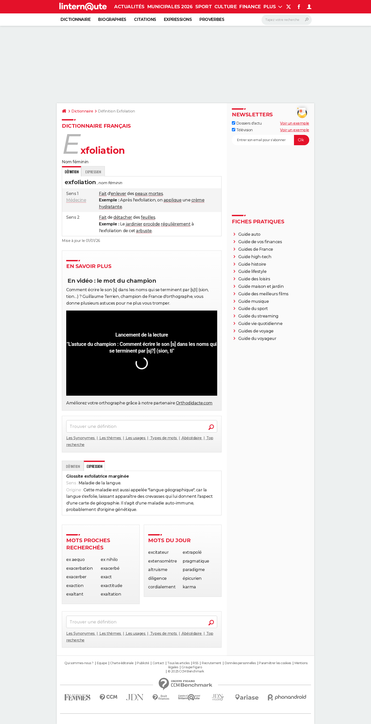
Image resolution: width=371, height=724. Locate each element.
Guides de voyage (256, 331)
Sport (203, 7)
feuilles (148, 217)
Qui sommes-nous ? (79, 663)
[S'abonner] (270, 140)
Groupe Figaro (191, 667)
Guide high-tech (255, 256)
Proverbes (211, 19)
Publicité (143, 663)
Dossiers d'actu (247, 123)
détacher (122, 217)
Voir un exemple (294, 123)
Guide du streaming (258, 316)
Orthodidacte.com (194, 403)
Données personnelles (240, 663)
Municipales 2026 (169, 7)
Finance (250, 7)
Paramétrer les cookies (275, 663)
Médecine (76, 200)
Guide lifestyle (252, 271)
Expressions (178, 19)
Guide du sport (253, 308)
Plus (272, 7)
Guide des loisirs (254, 278)
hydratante (110, 206)
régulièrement (175, 224)
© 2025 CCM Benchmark (186, 671)
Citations (145, 19)
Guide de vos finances (260, 241)
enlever (118, 193)
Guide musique (253, 301)
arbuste (144, 230)
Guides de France (255, 249)
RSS (195, 663)
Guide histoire (252, 264)
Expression (93, 171)
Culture (225, 7)
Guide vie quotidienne (260, 323)
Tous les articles (178, 663)
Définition (73, 466)
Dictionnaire (75, 19)
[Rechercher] (287, 20)
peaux (141, 193)
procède (151, 224)
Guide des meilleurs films (263, 293)
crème (198, 200)
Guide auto (249, 234)
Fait (102, 193)
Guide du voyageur (257, 338)
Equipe (102, 663)
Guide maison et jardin (261, 286)
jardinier (134, 224)
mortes (155, 193)
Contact (158, 663)
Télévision (242, 130)
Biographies (112, 19)
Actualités (129, 7)
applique (172, 200)
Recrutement (211, 663)
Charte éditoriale (121, 663)
